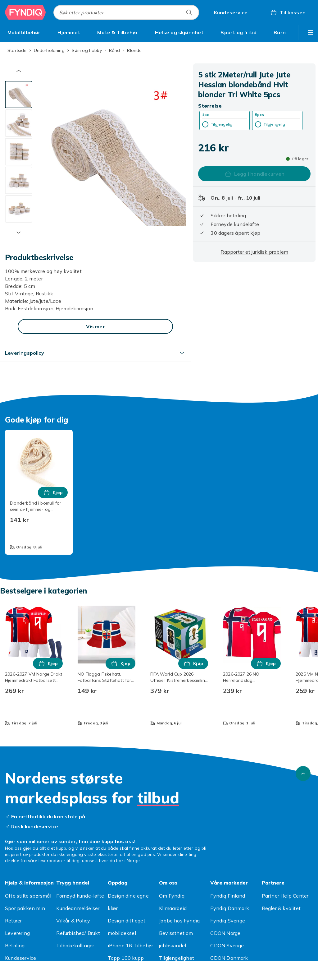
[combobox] (126, 12)
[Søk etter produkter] (189, 12)
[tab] (18, 94)
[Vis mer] (95, 326)
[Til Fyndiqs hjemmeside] (25, 12)
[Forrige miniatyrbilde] (18, 70)
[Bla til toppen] (303, 773)
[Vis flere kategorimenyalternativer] (310, 32)
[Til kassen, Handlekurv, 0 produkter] (287, 12)
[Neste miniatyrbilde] (18, 232)
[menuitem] (24, 32)
